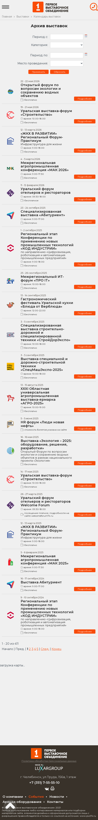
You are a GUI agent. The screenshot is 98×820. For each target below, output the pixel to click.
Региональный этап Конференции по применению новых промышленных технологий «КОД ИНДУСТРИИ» (47, 246)
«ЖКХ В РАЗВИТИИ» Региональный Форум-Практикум (47, 139)
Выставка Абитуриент (41, 582)
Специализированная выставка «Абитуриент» (43, 213)
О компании (13, 796)
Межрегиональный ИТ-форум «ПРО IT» (42, 278)
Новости (56, 796)
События (36, 796)
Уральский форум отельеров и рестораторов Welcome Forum (46, 501)
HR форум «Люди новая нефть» (42, 424)
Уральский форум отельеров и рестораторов (46, 191)
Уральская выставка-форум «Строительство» (46, 113)
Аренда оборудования (22, 802)
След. (45, 649)
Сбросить (59, 71)
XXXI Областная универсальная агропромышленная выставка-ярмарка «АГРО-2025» (40, 396)
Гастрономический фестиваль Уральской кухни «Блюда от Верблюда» (47, 303)
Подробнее (85, 98)
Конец (57, 649)
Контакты (55, 802)
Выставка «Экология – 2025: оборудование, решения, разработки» (47, 450)
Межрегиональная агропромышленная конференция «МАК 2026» (45, 166)
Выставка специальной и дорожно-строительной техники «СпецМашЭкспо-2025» (44, 364)
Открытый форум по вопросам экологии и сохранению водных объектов (41, 90)
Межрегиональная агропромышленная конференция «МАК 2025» (45, 560)
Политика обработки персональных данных (49, 760)
